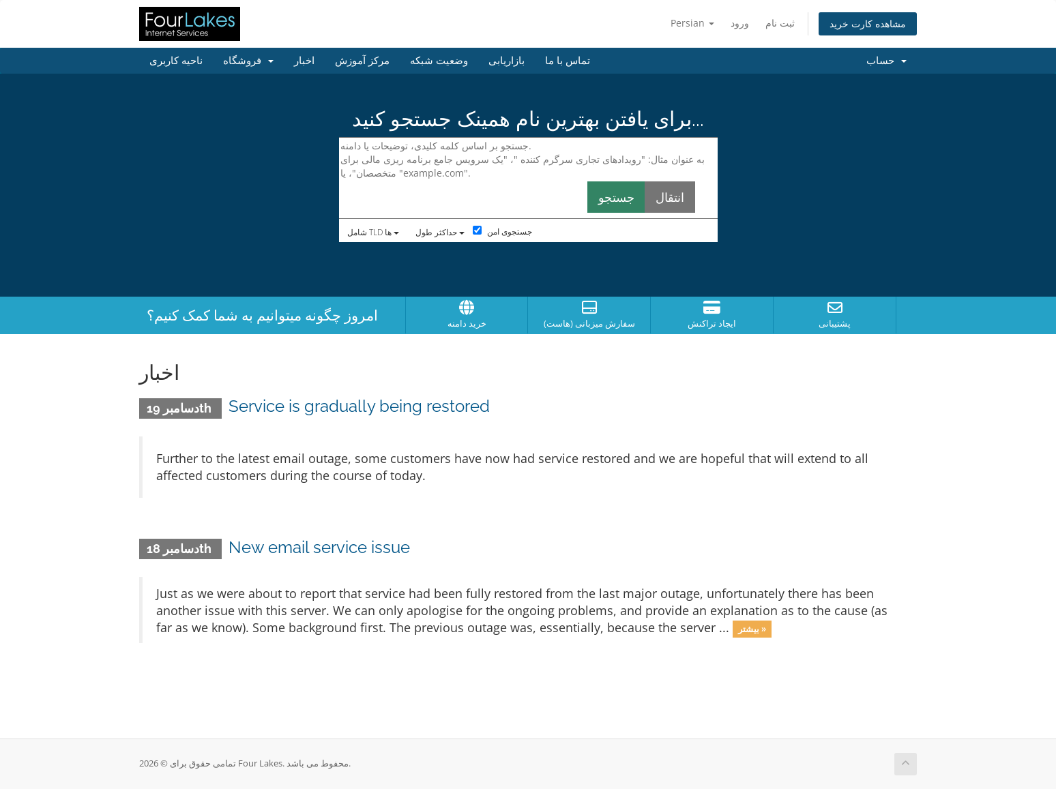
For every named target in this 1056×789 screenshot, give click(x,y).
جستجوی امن (502, 231)
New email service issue (319, 547)
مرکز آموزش (362, 61)
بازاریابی (506, 61)
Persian (692, 22)
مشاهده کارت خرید (868, 23)
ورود (740, 22)
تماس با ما (567, 61)
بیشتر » (752, 629)
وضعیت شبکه (439, 61)
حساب (886, 61)
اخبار (304, 61)
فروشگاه (248, 61)
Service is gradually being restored (359, 406)
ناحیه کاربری (176, 61)
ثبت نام (780, 22)
